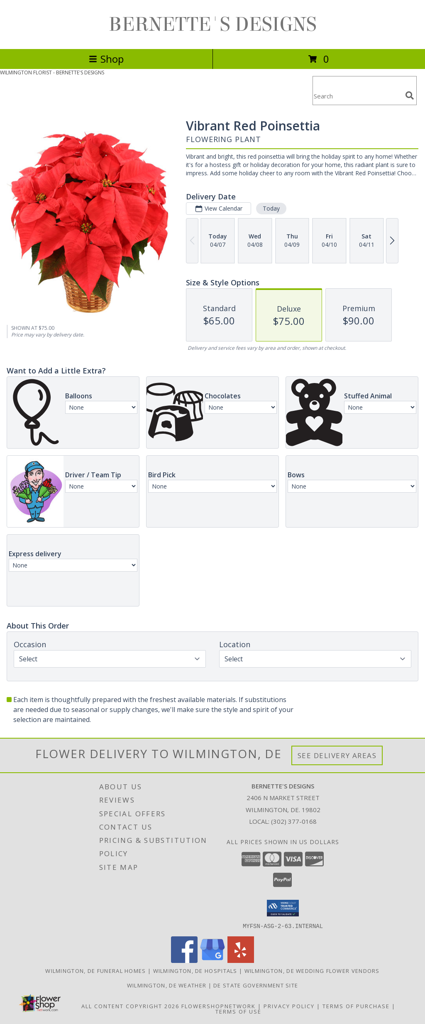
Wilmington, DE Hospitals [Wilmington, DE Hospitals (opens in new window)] (195, 970)
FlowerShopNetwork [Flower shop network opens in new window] (218, 1005)
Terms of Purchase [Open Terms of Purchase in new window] (356, 1005)
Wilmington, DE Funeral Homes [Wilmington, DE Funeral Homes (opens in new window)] (95, 970)
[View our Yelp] (240, 960)
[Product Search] (357, 96)
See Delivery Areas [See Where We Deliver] (337, 755)
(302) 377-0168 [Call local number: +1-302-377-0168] (294, 821)
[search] (409, 95)
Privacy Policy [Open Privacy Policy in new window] (289, 1005)
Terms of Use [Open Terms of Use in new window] (238, 1011)
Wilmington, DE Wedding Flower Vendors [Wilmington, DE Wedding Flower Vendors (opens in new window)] (312, 970)
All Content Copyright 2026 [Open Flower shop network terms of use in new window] (130, 1005)
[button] (283, 908)
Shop (106, 59)
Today (271, 208)
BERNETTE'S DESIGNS (213, 24)
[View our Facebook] (184, 960)
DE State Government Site (255, 985)
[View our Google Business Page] (212, 960)
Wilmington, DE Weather (167, 985)
